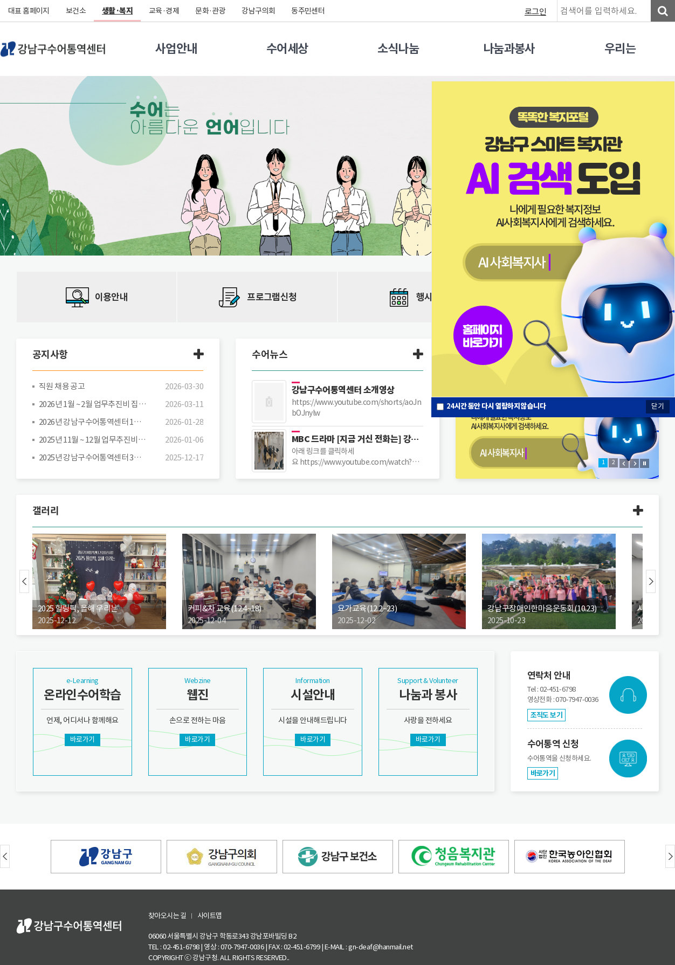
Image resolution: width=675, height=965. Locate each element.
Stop (644, 463)
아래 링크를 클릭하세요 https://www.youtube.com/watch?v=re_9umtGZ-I (353, 456)
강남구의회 (260, 11)
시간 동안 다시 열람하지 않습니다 (496, 406)
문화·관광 (211, 11)
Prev (624, 463)
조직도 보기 (547, 715)
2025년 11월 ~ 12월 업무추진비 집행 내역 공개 (93, 440)
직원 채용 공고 (62, 386)
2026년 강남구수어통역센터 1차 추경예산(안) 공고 (93, 422)
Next (634, 463)
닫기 (657, 406)
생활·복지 (118, 11)
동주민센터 (310, 11)
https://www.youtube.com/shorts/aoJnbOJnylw (357, 407)
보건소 (76, 11)
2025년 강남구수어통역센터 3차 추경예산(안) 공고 (93, 457)
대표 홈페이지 (29, 11)
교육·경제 (165, 11)
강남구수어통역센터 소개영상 (343, 390)
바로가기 (543, 773)
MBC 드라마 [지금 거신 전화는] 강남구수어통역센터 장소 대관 (357, 439)
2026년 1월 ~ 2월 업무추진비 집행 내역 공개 (93, 404)
